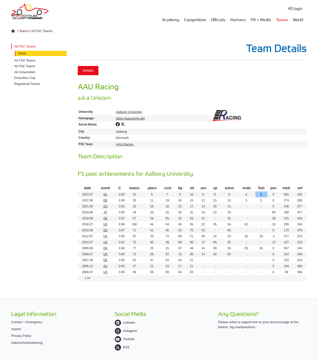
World (298, 19)
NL (105, 194)
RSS (122, 347)
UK (105, 224)
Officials (218, 19)
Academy (170, 19)
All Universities (24, 72)
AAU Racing (124, 144)
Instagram (126, 331)
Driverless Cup (24, 78)
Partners (238, 19)
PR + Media (261, 19)
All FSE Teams (24, 66)
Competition (195, 19)
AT (105, 212)
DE (105, 200)
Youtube (125, 339)
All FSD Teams (25, 60)
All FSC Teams (41, 31)
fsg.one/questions (242, 327)
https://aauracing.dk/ (130, 118)
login (298, 8)
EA (105, 206)
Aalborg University (129, 112)
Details (22, 53)
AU (105, 266)
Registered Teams (27, 84)
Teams (282, 19)
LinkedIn (125, 322)
